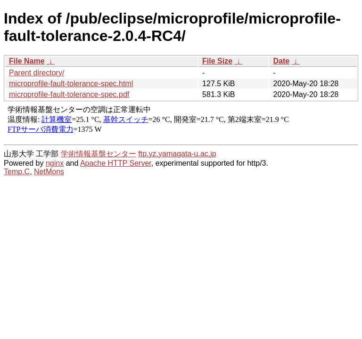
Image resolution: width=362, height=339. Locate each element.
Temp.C (17, 172)
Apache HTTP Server (115, 163)
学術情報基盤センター (98, 154)
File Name (27, 61)
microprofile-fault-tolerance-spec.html (71, 84)
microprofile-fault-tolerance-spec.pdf (69, 94)
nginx (55, 163)
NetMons (49, 172)
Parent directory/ (36, 73)
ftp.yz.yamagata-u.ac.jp (177, 154)
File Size (217, 61)
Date (281, 61)
